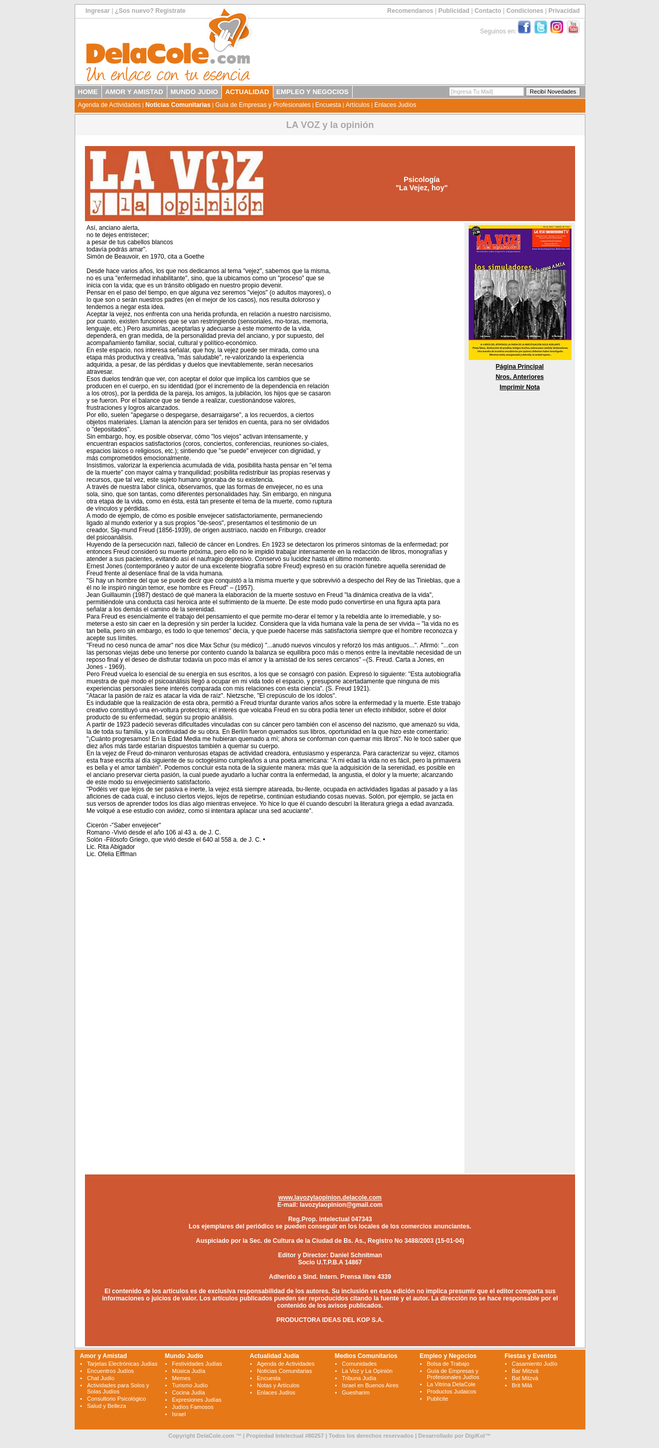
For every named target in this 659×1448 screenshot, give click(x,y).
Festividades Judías (197, 1364)
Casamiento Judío (535, 1364)
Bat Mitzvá (525, 1378)
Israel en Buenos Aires (370, 1385)
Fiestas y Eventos (531, 1356)
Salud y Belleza (106, 1406)
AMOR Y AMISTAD (134, 92)
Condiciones (524, 10)
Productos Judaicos (451, 1391)
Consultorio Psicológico (116, 1399)
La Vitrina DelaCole (451, 1384)
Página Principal (520, 366)
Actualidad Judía (274, 1356)
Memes (181, 1378)
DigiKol (475, 1436)
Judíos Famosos (193, 1407)
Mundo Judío (184, 1356)
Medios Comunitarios (366, 1356)
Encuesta (328, 104)
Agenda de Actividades (109, 104)
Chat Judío (100, 1378)
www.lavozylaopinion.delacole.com (330, 1197)
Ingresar (97, 10)
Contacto (488, 10)
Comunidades (359, 1364)
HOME (88, 92)
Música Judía (188, 1371)
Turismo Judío (189, 1385)
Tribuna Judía (359, 1378)
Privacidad (564, 10)
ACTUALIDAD (247, 92)
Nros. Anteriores (520, 377)
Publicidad (454, 10)
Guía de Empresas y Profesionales (262, 104)
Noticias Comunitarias (178, 104)
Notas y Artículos (278, 1385)
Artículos (357, 104)
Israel (179, 1414)
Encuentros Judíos (110, 1371)
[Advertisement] (397, 379)
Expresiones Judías (196, 1400)
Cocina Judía (188, 1392)
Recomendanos (410, 10)
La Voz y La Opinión (367, 1371)
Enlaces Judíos (395, 104)
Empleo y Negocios (448, 1356)
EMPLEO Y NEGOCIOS (312, 92)
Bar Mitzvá (525, 1371)
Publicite (437, 1399)
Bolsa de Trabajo (448, 1364)
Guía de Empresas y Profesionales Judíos (453, 1374)
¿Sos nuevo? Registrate (150, 10)
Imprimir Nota (519, 387)
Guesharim (356, 1392)
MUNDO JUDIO (194, 92)
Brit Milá (522, 1385)
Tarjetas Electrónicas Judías (122, 1364)
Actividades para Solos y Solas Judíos (118, 1388)
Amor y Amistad (103, 1356)
